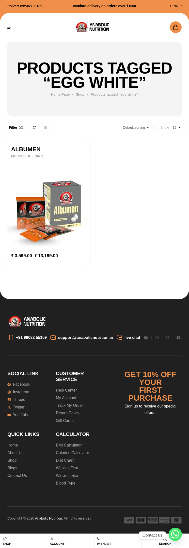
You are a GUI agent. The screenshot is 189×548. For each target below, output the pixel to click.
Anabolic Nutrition (48, 518)
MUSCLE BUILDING (27, 156)
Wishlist (104, 544)
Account (57, 544)
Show (164, 127)
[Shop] (5, 539)
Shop (80, 94)
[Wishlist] (99, 538)
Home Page (60, 94)
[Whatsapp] (175, 535)
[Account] (52, 538)
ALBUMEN (26, 149)
